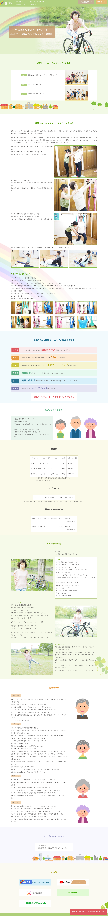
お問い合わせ (101, 2)
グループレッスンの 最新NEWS (85, 2)
